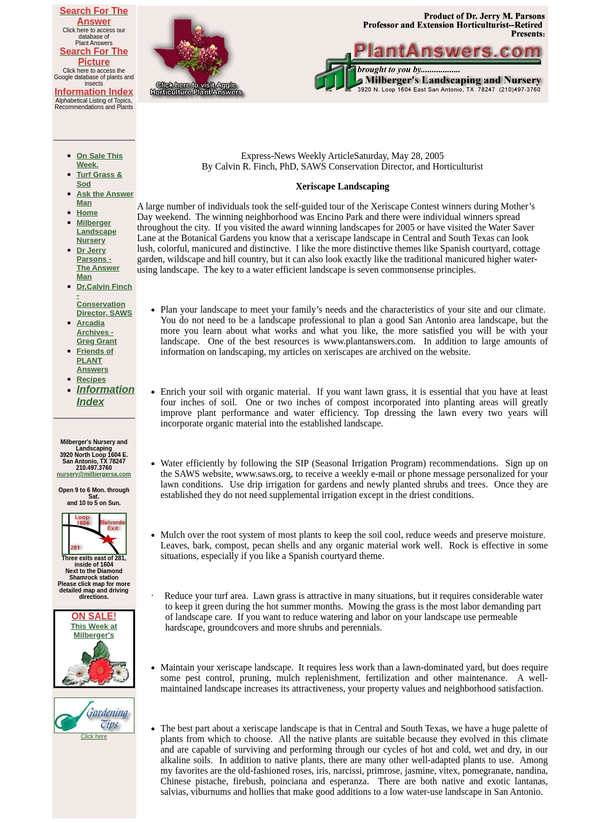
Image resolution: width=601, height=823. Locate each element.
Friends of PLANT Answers (95, 360)
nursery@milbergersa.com (94, 474)
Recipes (91, 379)
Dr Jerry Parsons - (98, 263)
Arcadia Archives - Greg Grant (97, 332)
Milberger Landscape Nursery (97, 231)
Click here (94, 736)
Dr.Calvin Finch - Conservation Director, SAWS (105, 299)
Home (87, 212)
